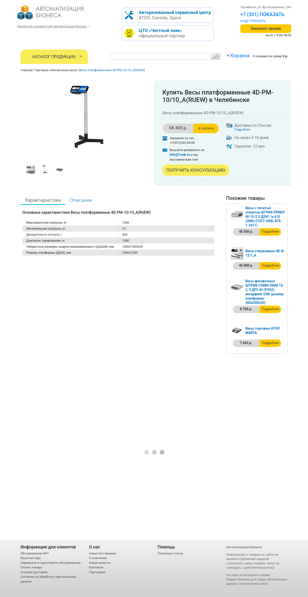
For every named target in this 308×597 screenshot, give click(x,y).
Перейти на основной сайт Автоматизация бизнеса (52, 26)
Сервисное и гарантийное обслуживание (50, 563)
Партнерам (97, 572)
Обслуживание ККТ (34, 553)
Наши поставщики (102, 553)
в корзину (206, 128)
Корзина (239, 55)
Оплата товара (31, 567)
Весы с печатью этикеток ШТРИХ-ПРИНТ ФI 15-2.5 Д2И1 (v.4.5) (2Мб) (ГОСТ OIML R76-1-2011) (265, 216)
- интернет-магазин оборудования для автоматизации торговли (56, 14)
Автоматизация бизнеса (244, 547)
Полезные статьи (170, 553)
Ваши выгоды (30, 558)
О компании (98, 558)
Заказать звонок (265, 28)
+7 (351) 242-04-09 (261, 14)
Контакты (96, 567)
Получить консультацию (195, 170)
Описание (81, 200)
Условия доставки (33, 572)
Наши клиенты (100, 563)
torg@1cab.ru (249, 21)
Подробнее (242, 129)
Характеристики (43, 200)
